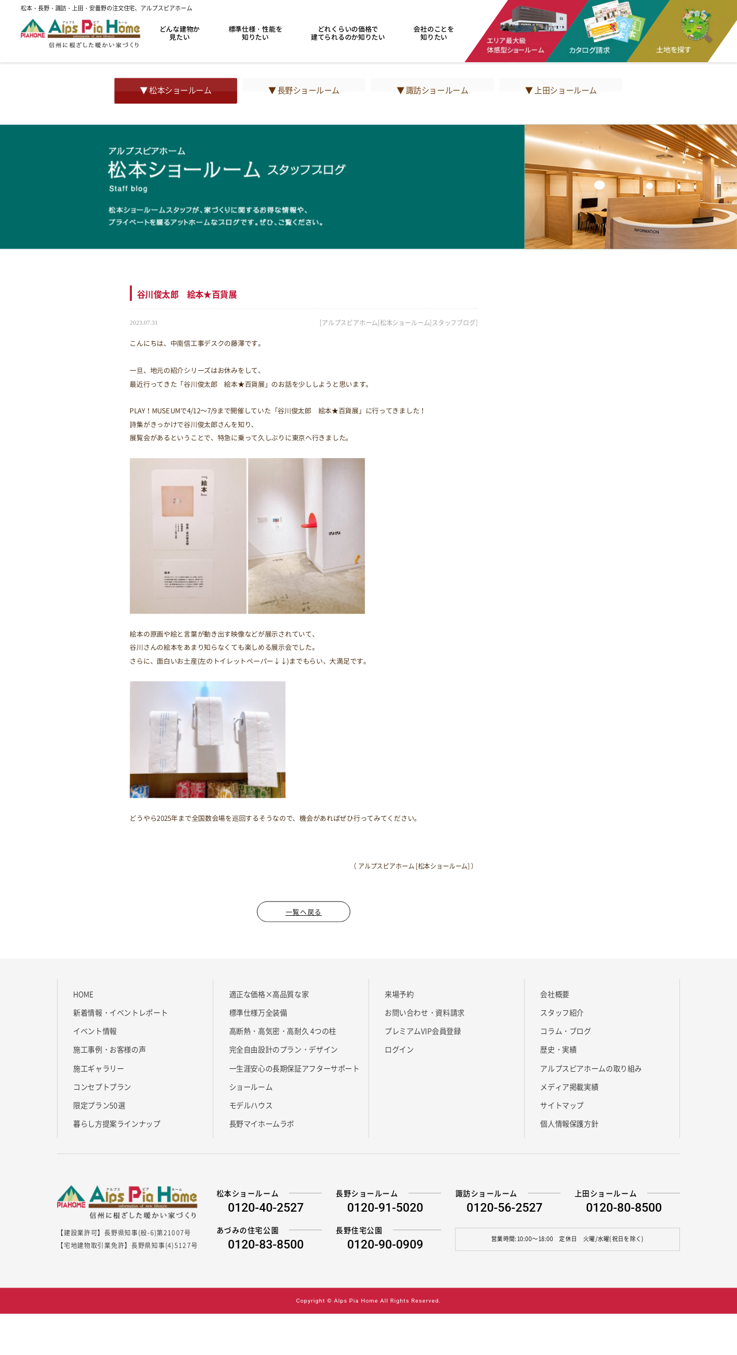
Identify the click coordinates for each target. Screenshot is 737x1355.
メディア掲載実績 (569, 1086)
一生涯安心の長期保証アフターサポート (294, 1068)
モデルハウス (251, 1105)
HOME (83, 993)
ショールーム (251, 1086)
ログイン (399, 1049)
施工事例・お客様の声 (109, 1049)
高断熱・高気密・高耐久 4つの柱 (283, 1031)
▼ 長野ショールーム (304, 90)
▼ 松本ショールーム (175, 90)
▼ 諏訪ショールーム (432, 90)
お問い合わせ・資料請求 (425, 1012)
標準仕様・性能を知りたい (256, 32)
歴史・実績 (558, 1049)
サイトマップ (562, 1105)
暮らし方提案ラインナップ (116, 1123)
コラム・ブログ (565, 1031)
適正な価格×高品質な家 (269, 993)
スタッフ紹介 (562, 1012)
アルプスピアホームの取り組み (591, 1068)
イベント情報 (95, 1031)
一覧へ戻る (304, 911)
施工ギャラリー (98, 1068)
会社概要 (554, 993)
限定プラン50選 (99, 1105)
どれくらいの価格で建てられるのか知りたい (348, 32)
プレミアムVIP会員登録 (423, 1031)
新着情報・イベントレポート (120, 1012)
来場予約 (399, 993)
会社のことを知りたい (433, 32)
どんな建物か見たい (179, 32)
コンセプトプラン (102, 1086)
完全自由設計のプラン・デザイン (283, 1049)
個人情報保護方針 (569, 1123)
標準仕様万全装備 (258, 1012)
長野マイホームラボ (262, 1123)
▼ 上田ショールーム (561, 90)
